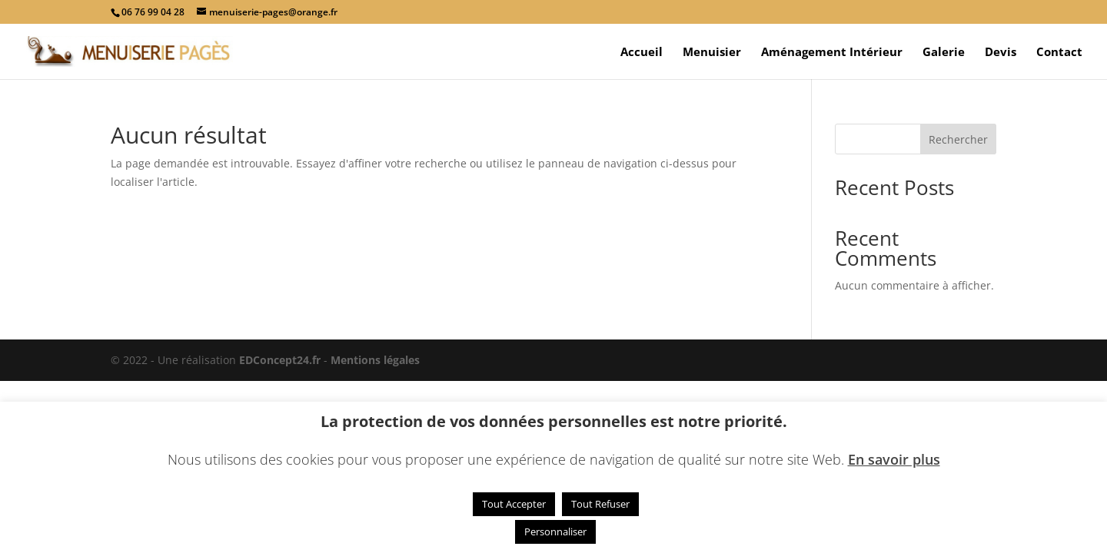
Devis (1000, 52)
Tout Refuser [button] (600, 504)
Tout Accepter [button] (514, 504)
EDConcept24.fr (281, 360)
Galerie (943, 52)
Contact (1059, 52)
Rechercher (958, 139)
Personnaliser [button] (555, 531)
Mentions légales (375, 360)
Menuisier (712, 52)
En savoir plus (894, 459)
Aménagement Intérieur (832, 52)
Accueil (641, 52)
